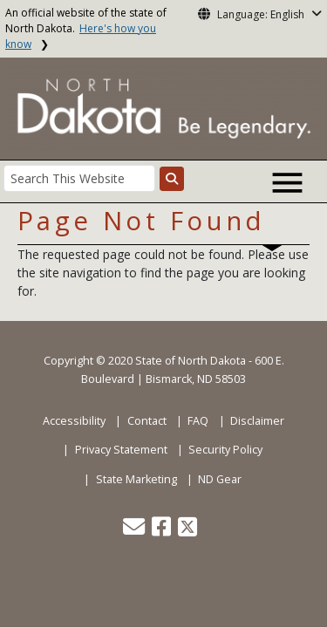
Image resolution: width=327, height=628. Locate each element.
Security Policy (225, 449)
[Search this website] (172, 179)
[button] (135, 530)
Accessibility (74, 420)
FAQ (197, 420)
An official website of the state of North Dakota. (86, 28)
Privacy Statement (121, 449)
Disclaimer (257, 420)
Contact (147, 420)
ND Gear (220, 479)
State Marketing (136, 479)
